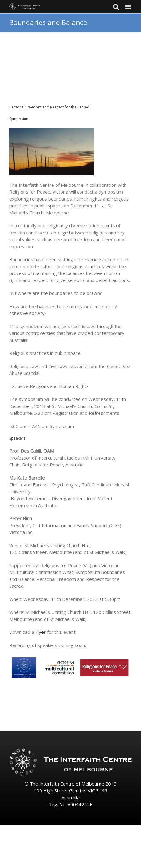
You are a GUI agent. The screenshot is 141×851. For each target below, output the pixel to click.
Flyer (40, 632)
